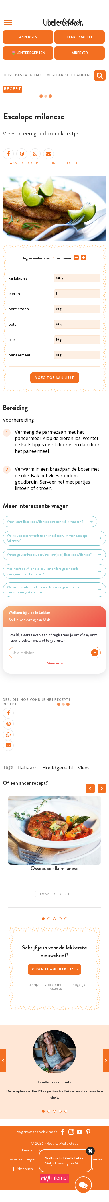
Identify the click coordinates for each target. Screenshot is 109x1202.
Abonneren (25, 1169)
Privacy (27, 1150)
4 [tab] (60, 918)
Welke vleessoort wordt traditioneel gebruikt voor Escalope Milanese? (54, 538)
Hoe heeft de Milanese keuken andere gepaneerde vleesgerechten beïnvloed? (54, 571)
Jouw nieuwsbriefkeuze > (54, 969)
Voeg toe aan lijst (54, 377)
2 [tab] (48, 918)
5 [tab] (65, 918)
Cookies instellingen (20, 1159)
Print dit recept (62, 163)
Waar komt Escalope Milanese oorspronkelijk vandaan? (50, 521)
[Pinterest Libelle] (88, 1132)
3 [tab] (54, 918)
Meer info (55, 663)
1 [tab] (43, 918)
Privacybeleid (54, 988)
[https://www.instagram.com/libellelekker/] (71, 1132)
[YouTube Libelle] (79, 1132)
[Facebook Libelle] (63, 1132)
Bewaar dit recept (22, 163)
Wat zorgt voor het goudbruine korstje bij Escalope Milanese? (54, 554)
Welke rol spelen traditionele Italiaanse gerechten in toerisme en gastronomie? (54, 590)
